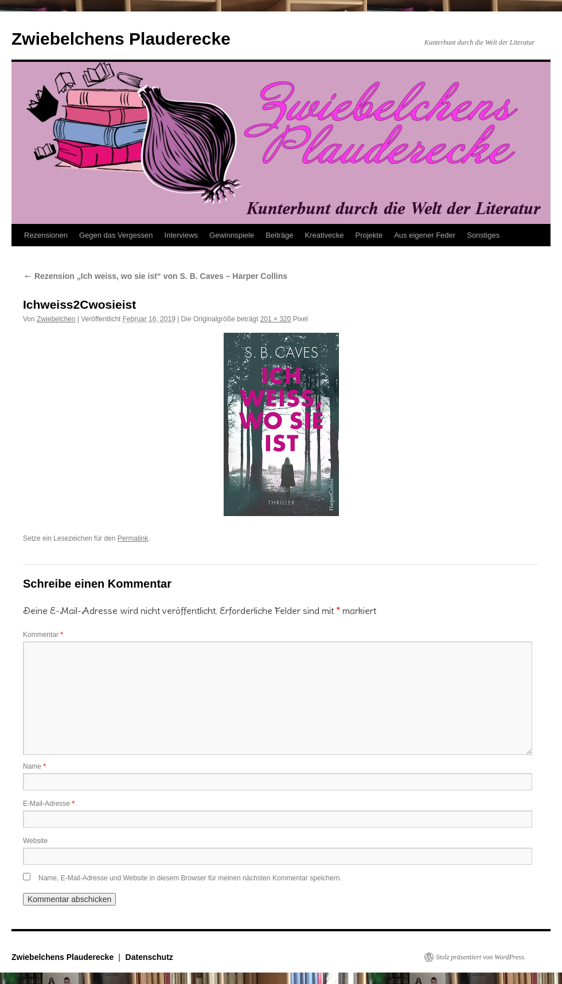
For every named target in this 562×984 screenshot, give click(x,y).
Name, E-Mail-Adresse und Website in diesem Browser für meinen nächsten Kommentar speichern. (190, 878)
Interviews (181, 235)
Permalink (133, 538)
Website (35, 841)
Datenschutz (149, 957)
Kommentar (43, 635)
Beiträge (279, 235)
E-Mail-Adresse (49, 804)
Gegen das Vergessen (116, 235)
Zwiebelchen (56, 319)
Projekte (369, 235)
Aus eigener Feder (424, 235)
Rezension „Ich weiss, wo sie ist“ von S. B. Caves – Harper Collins (155, 276)
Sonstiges (483, 235)
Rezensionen (46, 235)
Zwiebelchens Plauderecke (121, 38)
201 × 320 (275, 319)
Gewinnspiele (231, 235)
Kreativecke (324, 235)
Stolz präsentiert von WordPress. (481, 957)
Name (34, 766)
